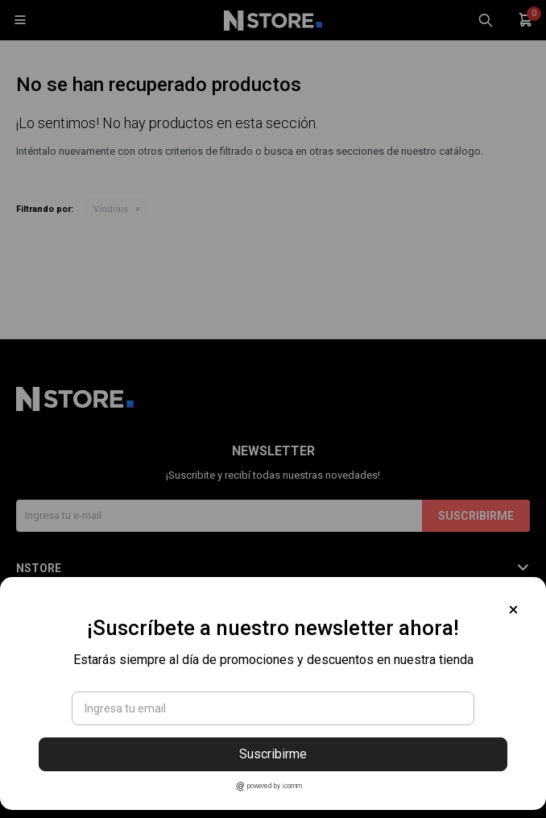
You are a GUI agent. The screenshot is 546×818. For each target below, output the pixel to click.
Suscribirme (273, 754)
